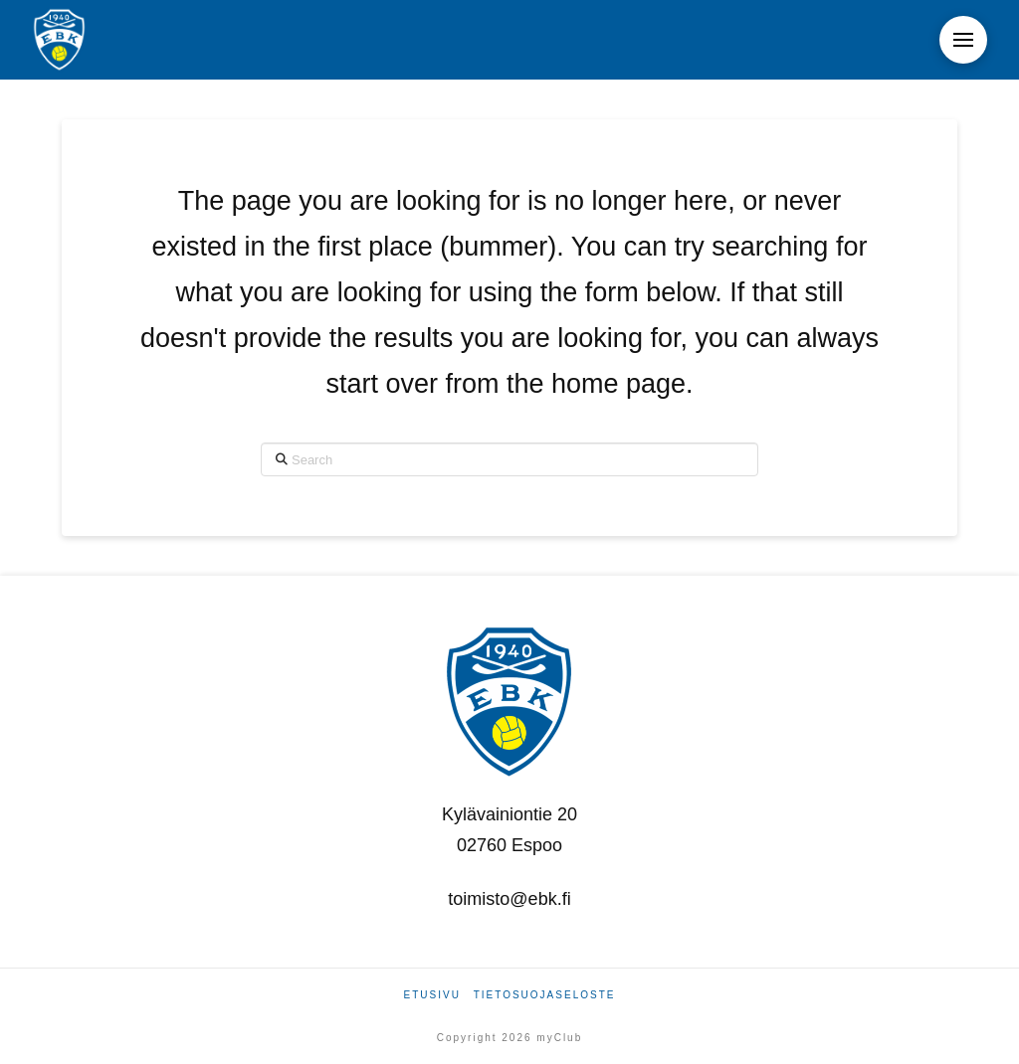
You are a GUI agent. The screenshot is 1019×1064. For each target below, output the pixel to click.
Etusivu (432, 994)
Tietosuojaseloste (545, 994)
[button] (963, 40)
